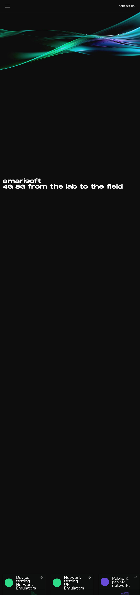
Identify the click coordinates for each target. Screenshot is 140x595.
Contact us (127, 6)
